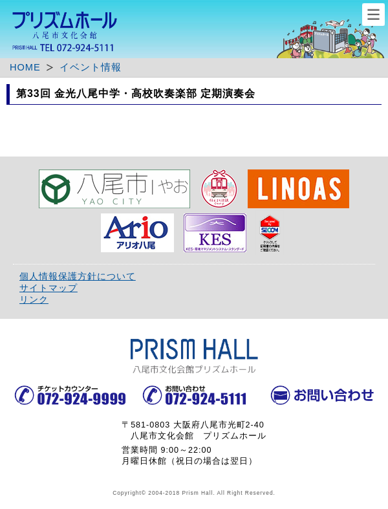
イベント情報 (90, 67)
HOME (25, 67)
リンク (33, 299)
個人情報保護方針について (77, 276)
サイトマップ (48, 288)
